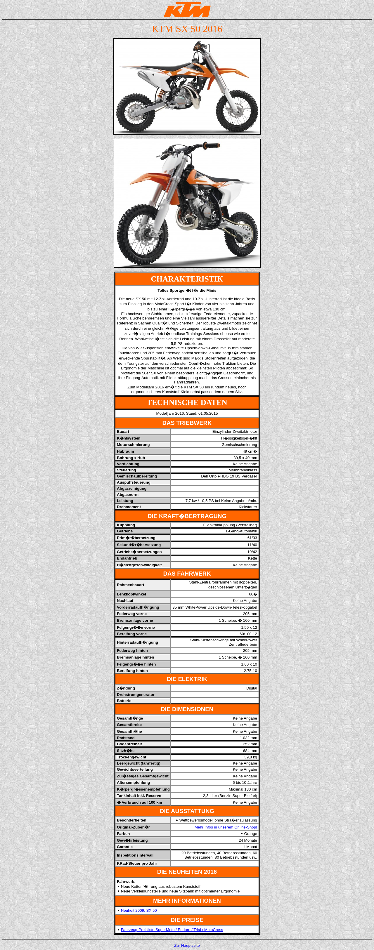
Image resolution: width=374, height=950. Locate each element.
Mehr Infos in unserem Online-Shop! (226, 827)
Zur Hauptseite (187, 945)
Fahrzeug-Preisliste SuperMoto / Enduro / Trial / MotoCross (172, 930)
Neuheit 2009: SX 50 (139, 910)
